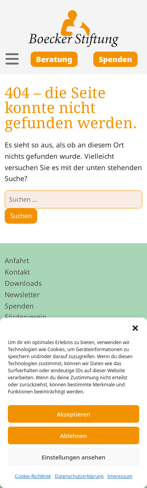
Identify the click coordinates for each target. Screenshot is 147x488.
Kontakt (17, 271)
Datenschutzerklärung (79, 476)
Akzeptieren (74, 414)
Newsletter (22, 294)
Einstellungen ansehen (73, 457)
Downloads (23, 283)
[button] (135, 327)
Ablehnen (73, 436)
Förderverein (26, 316)
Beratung (54, 59)
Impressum (119, 476)
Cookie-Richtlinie (33, 476)
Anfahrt (17, 260)
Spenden (115, 59)
